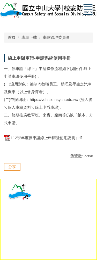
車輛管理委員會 (56, 37)
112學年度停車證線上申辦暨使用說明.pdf (43, 138)
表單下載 (29, 37)
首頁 (12, 37)
